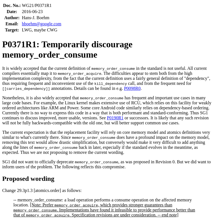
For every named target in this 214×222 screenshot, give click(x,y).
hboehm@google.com (41, 23)
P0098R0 (132, 88)
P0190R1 (115, 117)
